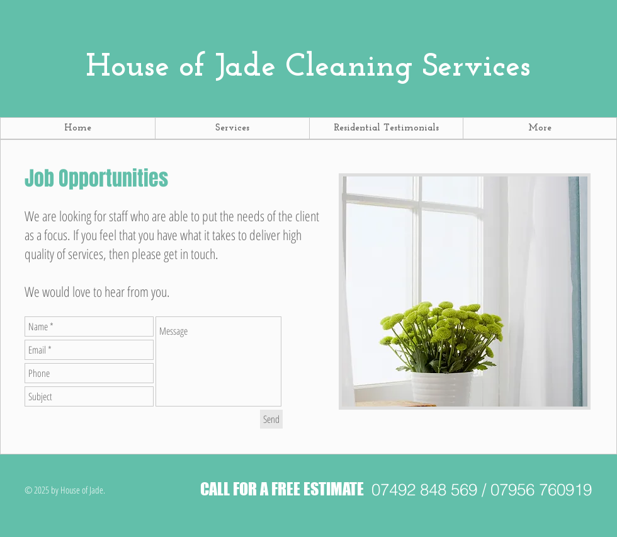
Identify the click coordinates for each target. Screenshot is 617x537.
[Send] (271, 419)
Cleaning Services (308, 68)
